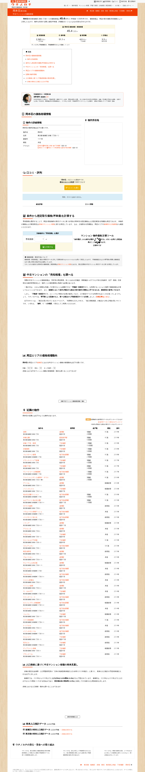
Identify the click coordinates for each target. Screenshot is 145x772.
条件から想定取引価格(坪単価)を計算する (40, 63)
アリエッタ (27, 529)
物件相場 (75, 5)
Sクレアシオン (28, 546)
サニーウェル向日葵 (30, 563)
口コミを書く (72, 187)
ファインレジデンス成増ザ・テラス (36, 477)
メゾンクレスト (28, 489)
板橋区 (98, 11)
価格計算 (98, 1)
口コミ (114, 1)
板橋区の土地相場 (110, 224)
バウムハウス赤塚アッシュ (32, 512)
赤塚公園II (26, 437)
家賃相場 (110, 5)
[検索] (13, 1)
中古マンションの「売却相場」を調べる (40, 67)
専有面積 (29, 239)
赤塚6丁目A (27, 466)
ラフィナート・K (29, 597)
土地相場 (102, 5)
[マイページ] (29, 1)
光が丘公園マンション (31, 494)
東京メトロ (42, 148)
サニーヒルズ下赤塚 (30, 540)
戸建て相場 (94, 5)
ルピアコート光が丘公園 (32, 500)
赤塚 (102, 11)
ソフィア (26, 523)
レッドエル (27, 625)
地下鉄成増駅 (64, 454)
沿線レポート (128, 5)
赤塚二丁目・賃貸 (29, 443)
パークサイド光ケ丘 (30, 517)
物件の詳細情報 (32, 59)
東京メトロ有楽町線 (54, 148)
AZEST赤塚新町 (28, 620)
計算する (47, 247)
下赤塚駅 (122, 11)
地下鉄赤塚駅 (66, 148)
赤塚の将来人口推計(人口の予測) (38, 82)
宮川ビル (26, 643)
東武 (106, 11)
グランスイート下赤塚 (31, 460)
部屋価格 (106, 1)
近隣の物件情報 (31, 74)
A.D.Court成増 (28, 586)
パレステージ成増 (29, 454)
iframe (98, 69)
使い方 (67, 5)
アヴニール (27, 534)
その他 (118, 5)
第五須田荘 (27, 551)
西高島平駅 (63, 437)
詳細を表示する (66, 730)
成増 (24, 432)
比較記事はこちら (102, 297)
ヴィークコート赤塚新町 (32, 472)
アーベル (26, 483)
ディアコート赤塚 (29, 648)
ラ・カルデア (28, 591)
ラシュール (27, 568)
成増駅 (61, 432)
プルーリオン (28, 557)
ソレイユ (26, 614)
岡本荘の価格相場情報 (33, 56)
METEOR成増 (27, 506)
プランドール (28, 654)
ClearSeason (27, 574)
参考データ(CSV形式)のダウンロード (110, 422)
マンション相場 (84, 5)
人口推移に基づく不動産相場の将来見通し (41, 78)
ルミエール (27, 608)
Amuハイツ (27, 637)
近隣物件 (131, 1)
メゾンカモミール (29, 631)
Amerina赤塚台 (28, 580)
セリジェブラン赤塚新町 (32, 603)
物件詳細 (123, 1)
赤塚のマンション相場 (47, 224)
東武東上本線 (113, 11)
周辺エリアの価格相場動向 (35, 70)
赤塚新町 (26, 449)
